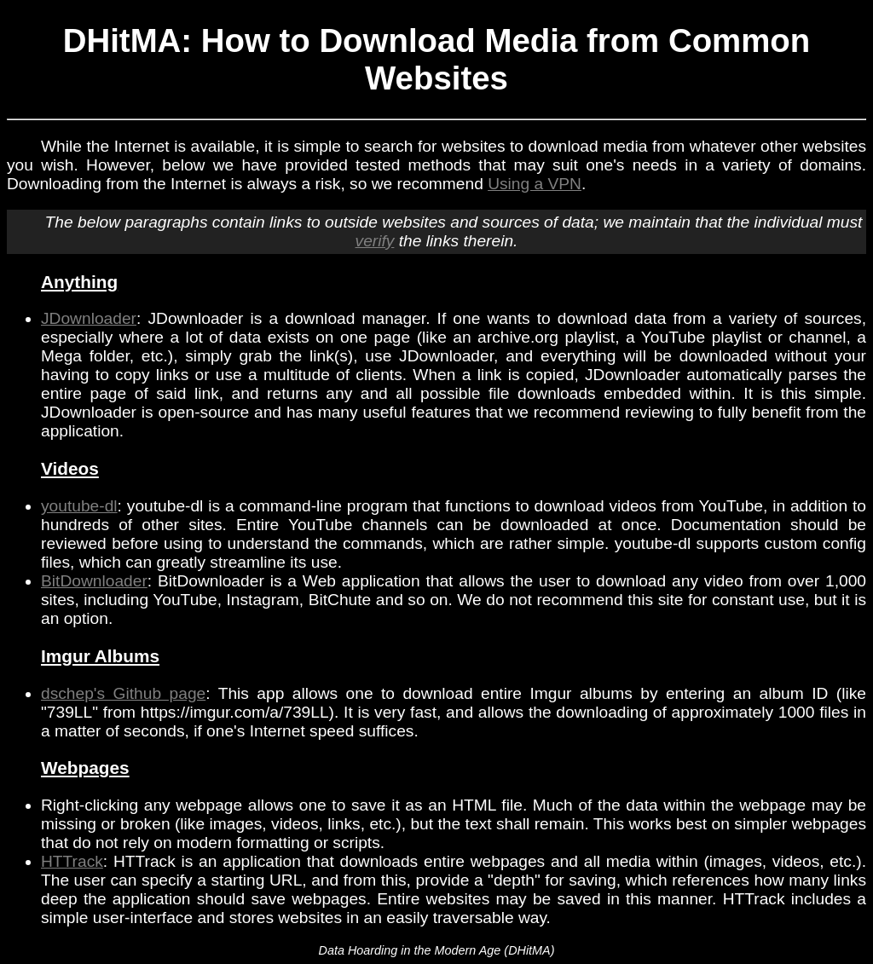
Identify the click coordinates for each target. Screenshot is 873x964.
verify (375, 241)
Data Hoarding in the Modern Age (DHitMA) (436, 950)
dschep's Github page (123, 693)
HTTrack (72, 861)
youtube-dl (79, 506)
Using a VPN (534, 184)
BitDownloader (94, 581)
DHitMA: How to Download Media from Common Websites (437, 59)
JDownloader (88, 318)
